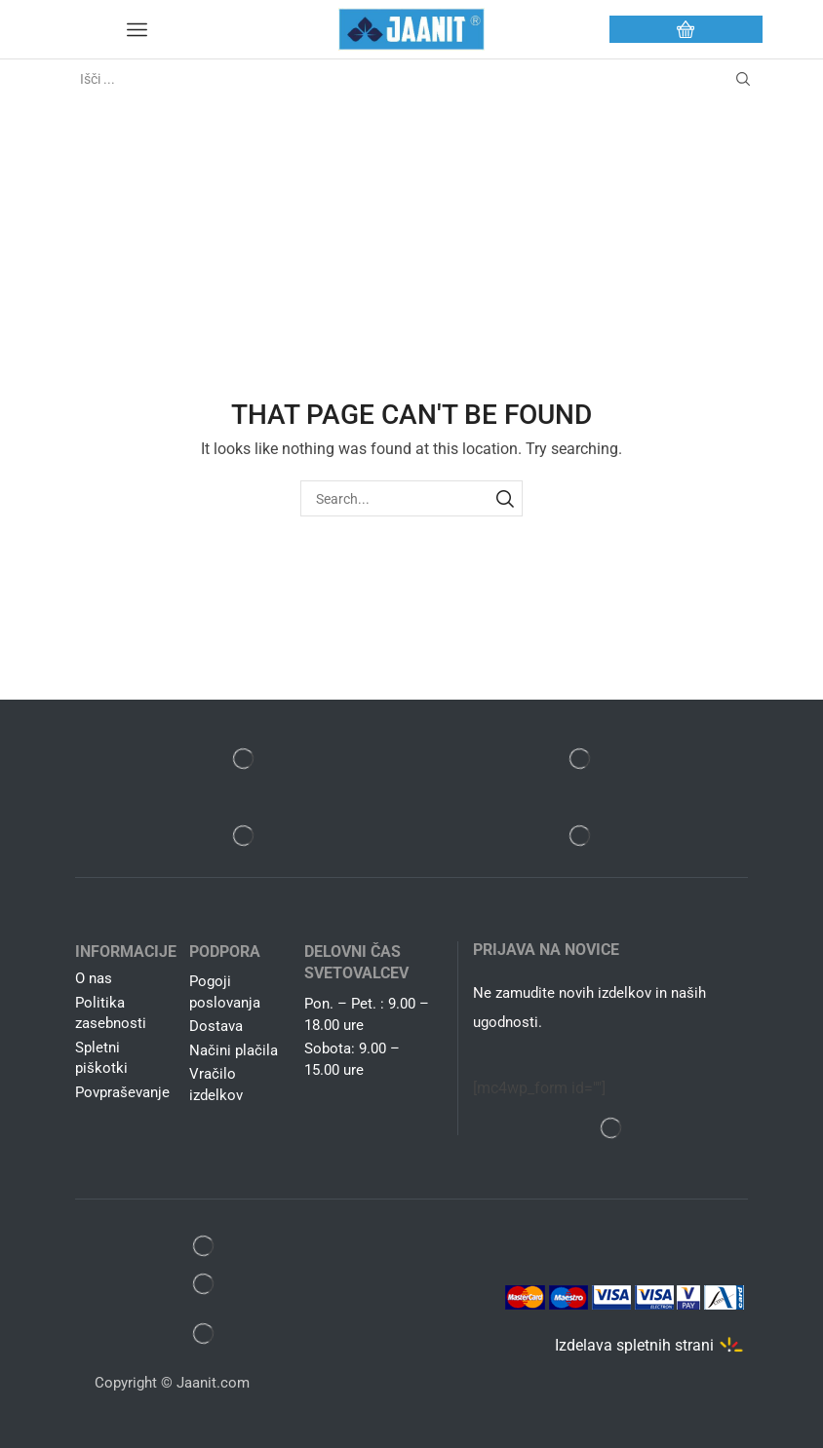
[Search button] (743, 78)
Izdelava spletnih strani (634, 1345)
